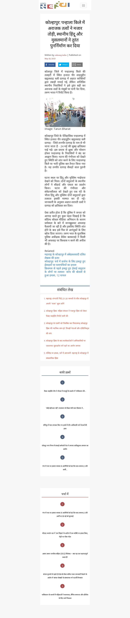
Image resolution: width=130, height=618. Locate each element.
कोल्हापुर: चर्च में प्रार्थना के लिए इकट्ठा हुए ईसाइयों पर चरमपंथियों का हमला (65, 263)
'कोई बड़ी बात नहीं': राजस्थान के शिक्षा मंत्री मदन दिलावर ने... (65, 408)
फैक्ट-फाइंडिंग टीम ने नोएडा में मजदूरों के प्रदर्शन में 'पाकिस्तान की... (65, 391)
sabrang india (60, 55)
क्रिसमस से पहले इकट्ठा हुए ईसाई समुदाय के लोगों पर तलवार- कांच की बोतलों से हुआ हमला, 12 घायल (65, 272)
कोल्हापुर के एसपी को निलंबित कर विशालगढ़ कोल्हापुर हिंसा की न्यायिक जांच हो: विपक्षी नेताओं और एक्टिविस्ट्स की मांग (67, 328)
